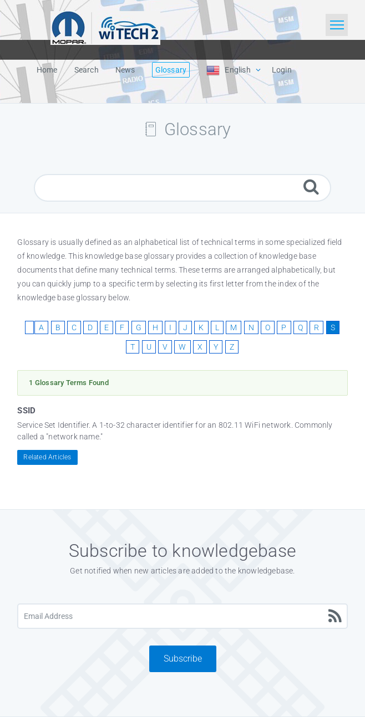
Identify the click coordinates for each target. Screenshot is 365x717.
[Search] (311, 186)
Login (282, 69)
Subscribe (183, 658)
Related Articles (47, 457)
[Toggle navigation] (337, 25)
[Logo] (105, 26)
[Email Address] (182, 616)
